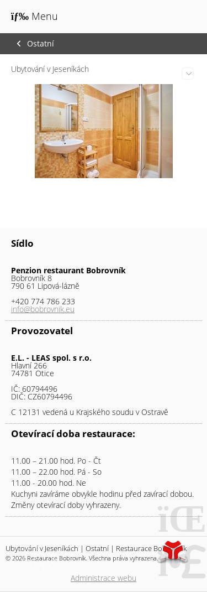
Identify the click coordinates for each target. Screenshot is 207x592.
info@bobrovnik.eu (43, 309)
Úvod (171, 18)
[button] (34, 16)
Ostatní (40, 44)
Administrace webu (103, 578)
